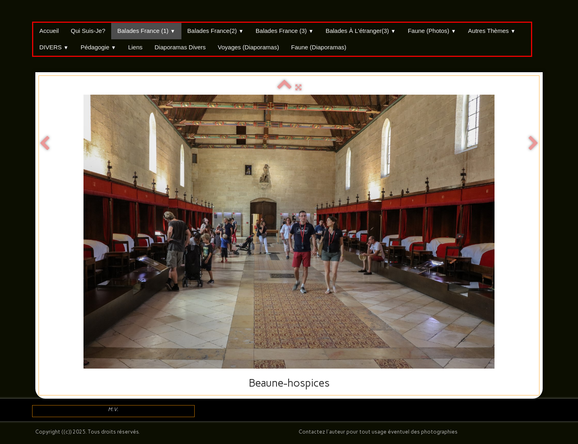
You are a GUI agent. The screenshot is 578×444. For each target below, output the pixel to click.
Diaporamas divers (180, 47)
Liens (135, 47)
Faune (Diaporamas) (318, 47)
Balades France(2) (215, 30)
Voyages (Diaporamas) (248, 47)
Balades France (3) (284, 30)
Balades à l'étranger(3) (361, 30)
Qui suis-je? (88, 30)
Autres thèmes (491, 30)
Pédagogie (98, 47)
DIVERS (54, 47)
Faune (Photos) (432, 30)
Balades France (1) (146, 30)
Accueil (49, 30)
